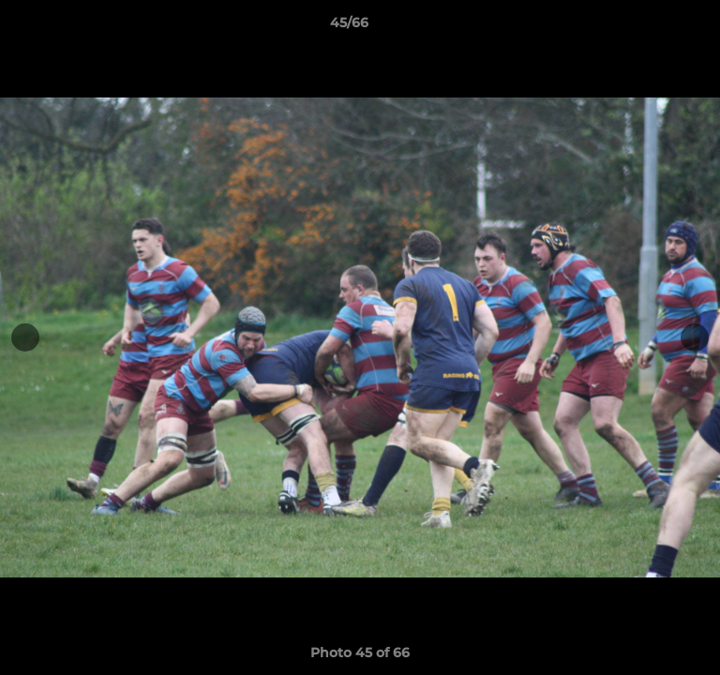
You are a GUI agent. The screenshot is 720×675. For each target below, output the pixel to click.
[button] (652, 27)
